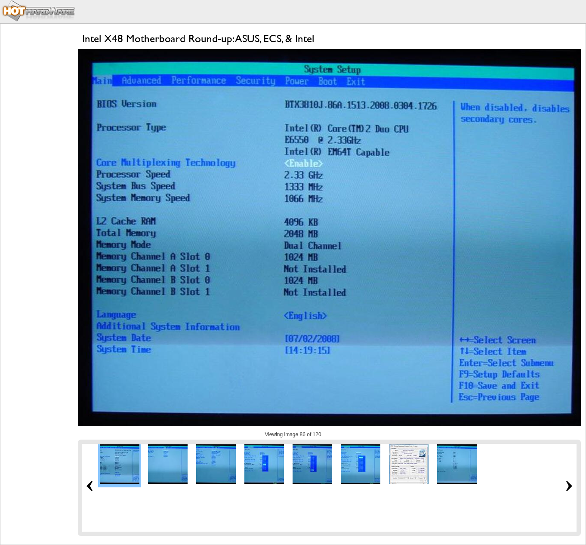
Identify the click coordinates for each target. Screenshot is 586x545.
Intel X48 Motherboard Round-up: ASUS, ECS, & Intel (198, 38)
